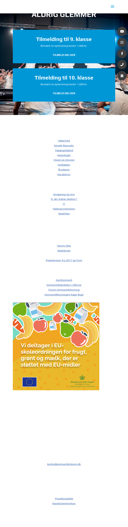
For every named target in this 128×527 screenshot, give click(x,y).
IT (64, 204)
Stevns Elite (64, 245)
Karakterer (64, 174)
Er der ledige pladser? (64, 199)
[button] (122, 31)
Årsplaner (64, 169)
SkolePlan (64, 213)
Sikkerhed (64, 140)
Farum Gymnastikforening (64, 289)
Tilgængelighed (64, 150)
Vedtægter (64, 164)
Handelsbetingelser (64, 503)
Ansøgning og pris (64, 194)
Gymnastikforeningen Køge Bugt (64, 294)
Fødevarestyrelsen (64, 208)
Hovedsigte (64, 155)
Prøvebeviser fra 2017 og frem (64, 260)
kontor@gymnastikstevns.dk (64, 464)
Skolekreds (63, 250)
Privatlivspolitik (64, 498)
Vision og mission (64, 159)
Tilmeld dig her (64, 55)
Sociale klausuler (64, 145)
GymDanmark (64, 280)
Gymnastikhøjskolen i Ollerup (63, 285)
